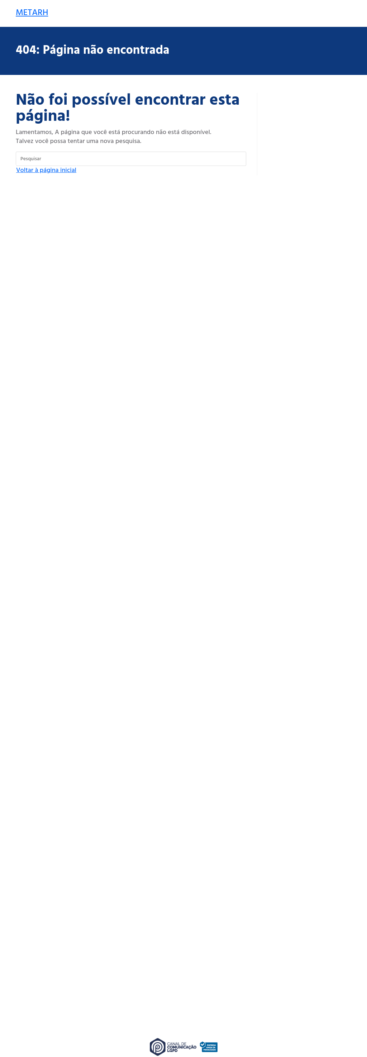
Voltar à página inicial (46, 170)
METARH (32, 13)
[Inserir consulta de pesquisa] (131, 159)
